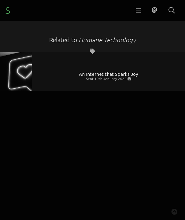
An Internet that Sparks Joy (108, 74)
